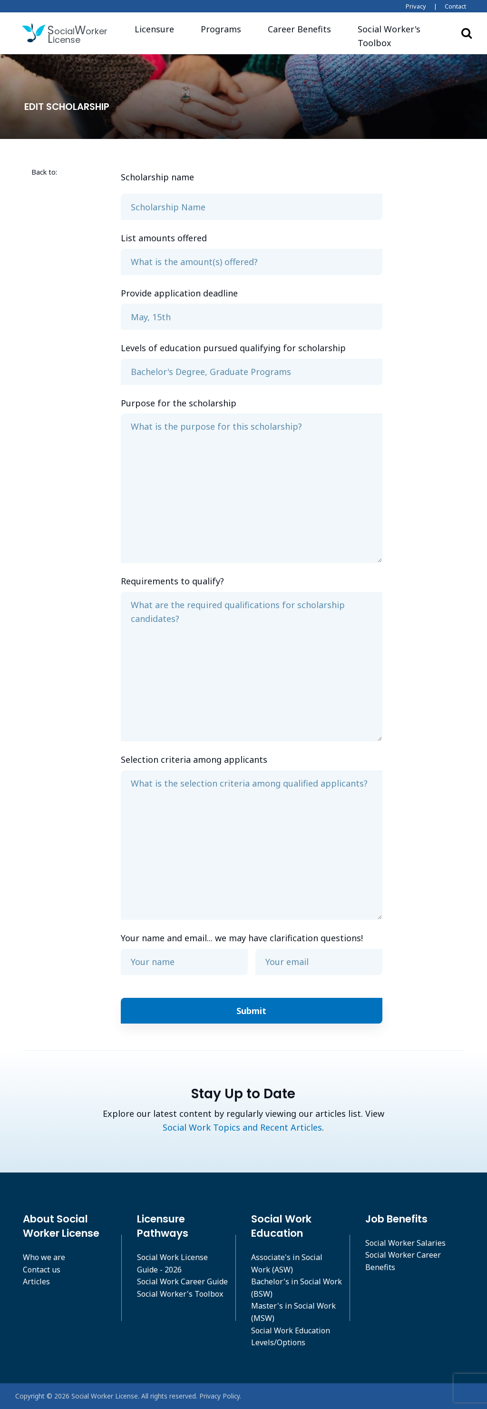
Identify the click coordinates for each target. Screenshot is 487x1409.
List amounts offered (164, 238)
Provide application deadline (179, 293)
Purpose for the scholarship (178, 403)
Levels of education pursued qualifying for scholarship (233, 348)
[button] (399, 36)
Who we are (44, 1257)
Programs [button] (221, 29)
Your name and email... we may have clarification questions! (242, 938)
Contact (455, 6)
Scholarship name (157, 177)
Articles (36, 1281)
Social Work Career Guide (182, 1281)
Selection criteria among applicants (194, 759)
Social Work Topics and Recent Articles (242, 1127)
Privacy (416, 6)
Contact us (41, 1269)
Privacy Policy (219, 1395)
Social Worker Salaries (405, 1243)
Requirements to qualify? (172, 581)
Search (466, 33)
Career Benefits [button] (299, 29)
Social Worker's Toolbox (180, 1294)
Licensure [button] (154, 29)
